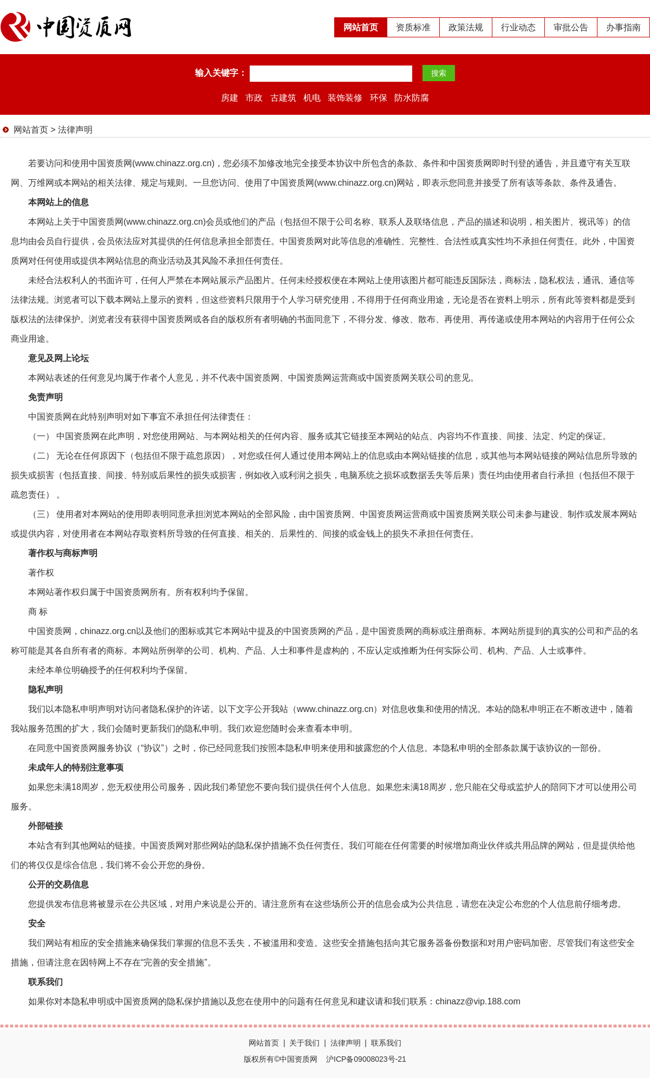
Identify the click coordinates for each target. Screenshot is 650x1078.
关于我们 (304, 1042)
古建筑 (283, 97)
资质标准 (413, 27)
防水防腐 (411, 97)
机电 (312, 97)
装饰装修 (345, 97)
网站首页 (360, 27)
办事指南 (623, 27)
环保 (378, 97)
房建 (229, 97)
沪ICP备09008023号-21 (366, 1059)
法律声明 (75, 129)
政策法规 (465, 27)
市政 (254, 97)
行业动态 (518, 27)
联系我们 (386, 1042)
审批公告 (571, 27)
